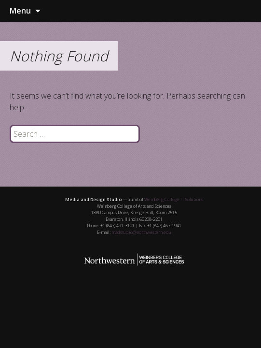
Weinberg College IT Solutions (173, 199)
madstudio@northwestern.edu (141, 232)
